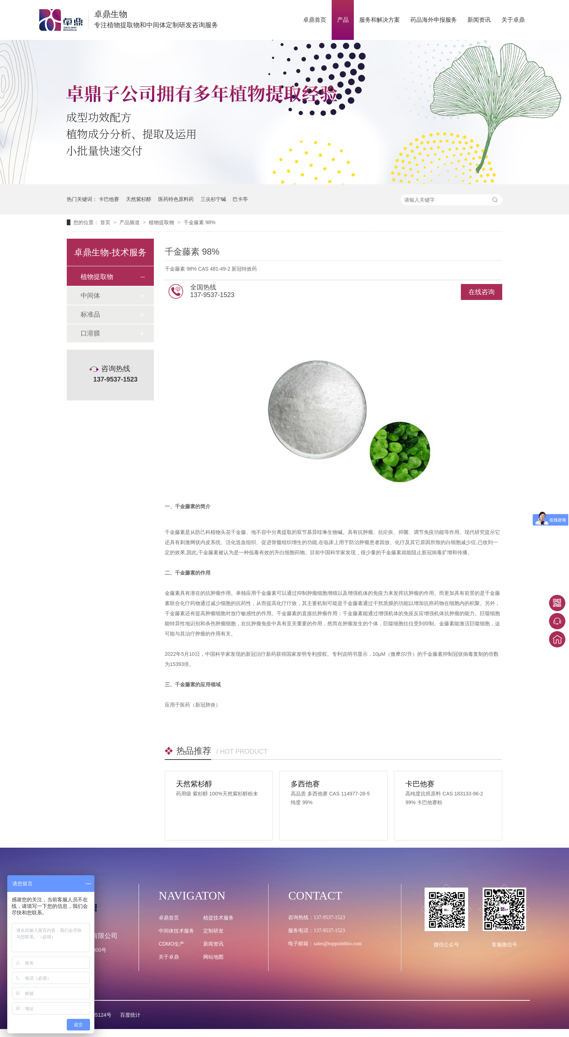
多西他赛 (305, 784)
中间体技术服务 (176, 931)
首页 (106, 222)
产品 (343, 20)
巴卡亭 (240, 199)
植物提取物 (162, 222)
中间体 (90, 295)
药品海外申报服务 (433, 20)
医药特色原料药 (176, 199)
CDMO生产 (171, 944)
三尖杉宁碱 (213, 199)
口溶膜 (90, 333)
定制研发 (213, 931)
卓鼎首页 (314, 20)
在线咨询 (481, 292)
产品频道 (130, 222)
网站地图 (213, 957)
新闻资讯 (479, 20)
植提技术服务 (218, 918)
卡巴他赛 (109, 199)
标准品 (90, 314)
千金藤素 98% (200, 222)
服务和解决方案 (379, 20)
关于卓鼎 (513, 20)
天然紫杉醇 (138, 199)
